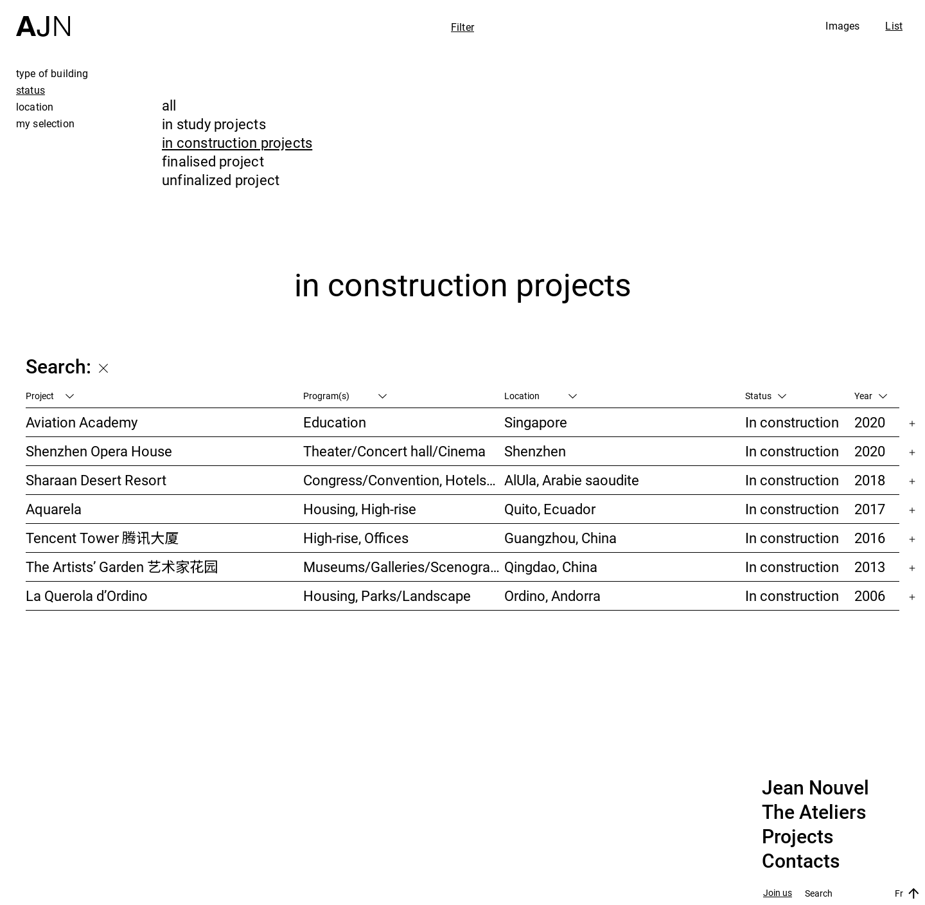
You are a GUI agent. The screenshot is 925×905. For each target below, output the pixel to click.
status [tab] (30, 90)
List (894, 26)
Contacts (801, 861)
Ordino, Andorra (552, 595)
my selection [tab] (45, 123)
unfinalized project (220, 179)
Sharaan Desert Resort (96, 479)
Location (540, 396)
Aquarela (54, 508)
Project (50, 396)
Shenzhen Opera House (99, 451)
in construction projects (237, 142)
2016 (869, 537)
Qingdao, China (550, 566)
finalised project (213, 161)
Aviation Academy (81, 422)
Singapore (535, 422)
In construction (792, 422)
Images (842, 26)
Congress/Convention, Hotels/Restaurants (403, 479)
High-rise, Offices (356, 537)
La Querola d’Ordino (87, 595)
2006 (869, 595)
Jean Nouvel (815, 788)
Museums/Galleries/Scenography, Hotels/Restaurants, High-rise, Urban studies (403, 566)
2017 (869, 508)
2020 (869, 422)
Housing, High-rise (359, 508)
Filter (462, 27)
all (169, 105)
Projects (797, 837)
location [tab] (34, 107)
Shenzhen (535, 451)
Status (765, 396)
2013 (869, 566)
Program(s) (345, 396)
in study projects (214, 123)
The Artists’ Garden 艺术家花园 (122, 566)
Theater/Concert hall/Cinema (394, 451)
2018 (869, 479)
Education (334, 422)
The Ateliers (814, 812)
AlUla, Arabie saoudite (571, 479)
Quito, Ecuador (549, 508)
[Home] (43, 18)
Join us (777, 893)
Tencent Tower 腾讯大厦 (102, 537)
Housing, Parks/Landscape (387, 595)
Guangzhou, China (560, 537)
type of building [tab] (52, 73)
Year (870, 396)
